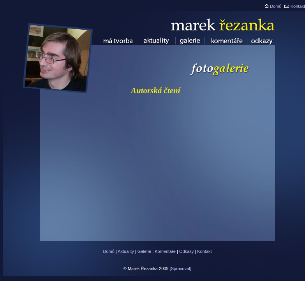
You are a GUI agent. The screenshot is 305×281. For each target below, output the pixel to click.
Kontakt (298, 6)
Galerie (144, 251)
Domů (275, 6)
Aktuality (126, 251)
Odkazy (186, 251)
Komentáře (165, 251)
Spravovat (180, 268)
